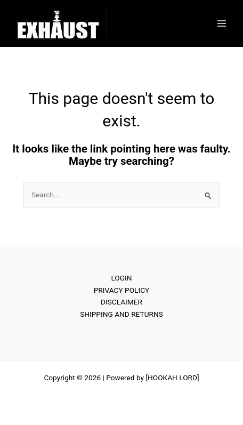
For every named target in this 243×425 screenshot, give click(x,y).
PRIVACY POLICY (122, 290)
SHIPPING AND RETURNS (121, 314)
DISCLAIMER (121, 302)
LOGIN (121, 278)
